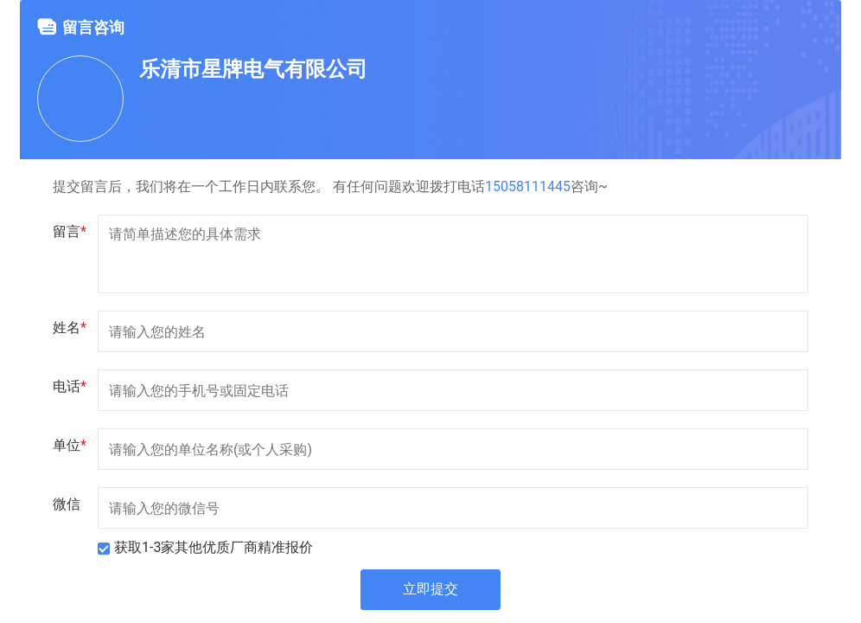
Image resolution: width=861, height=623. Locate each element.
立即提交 (430, 589)
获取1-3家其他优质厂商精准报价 (213, 547)
